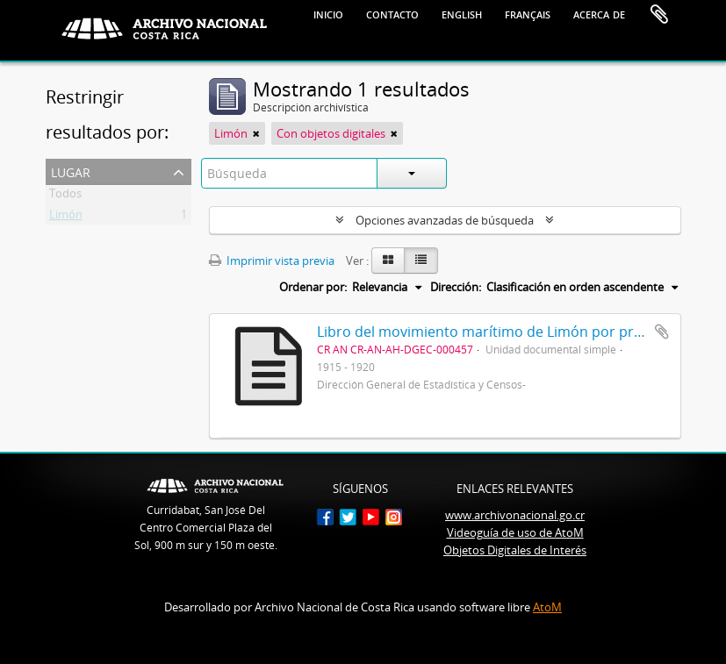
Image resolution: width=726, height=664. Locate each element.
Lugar (70, 170)
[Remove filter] (256, 133)
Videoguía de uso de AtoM (515, 532)
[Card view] (388, 260)
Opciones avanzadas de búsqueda (444, 220)
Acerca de (599, 13)
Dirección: (455, 287)
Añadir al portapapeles (662, 331)
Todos (65, 196)
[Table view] (421, 260)
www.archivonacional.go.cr (515, 515)
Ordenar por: (313, 287)
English (462, 13)
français (527, 13)
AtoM (547, 607)
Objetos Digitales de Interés (514, 550)
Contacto (392, 13)
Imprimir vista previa (271, 260)
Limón (66, 217)
